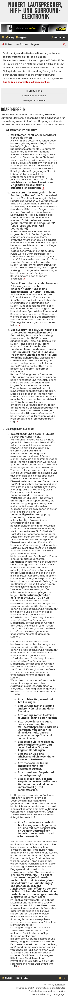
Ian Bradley (60, 984)
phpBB (30, 988)
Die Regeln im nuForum (34, 100)
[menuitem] (10, 37)
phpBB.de (61, 991)
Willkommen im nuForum (34, 95)
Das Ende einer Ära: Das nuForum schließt (27, 82)
